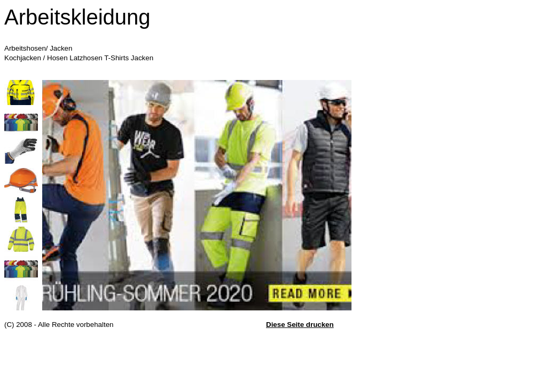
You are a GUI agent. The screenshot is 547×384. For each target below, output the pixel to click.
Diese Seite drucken (300, 325)
